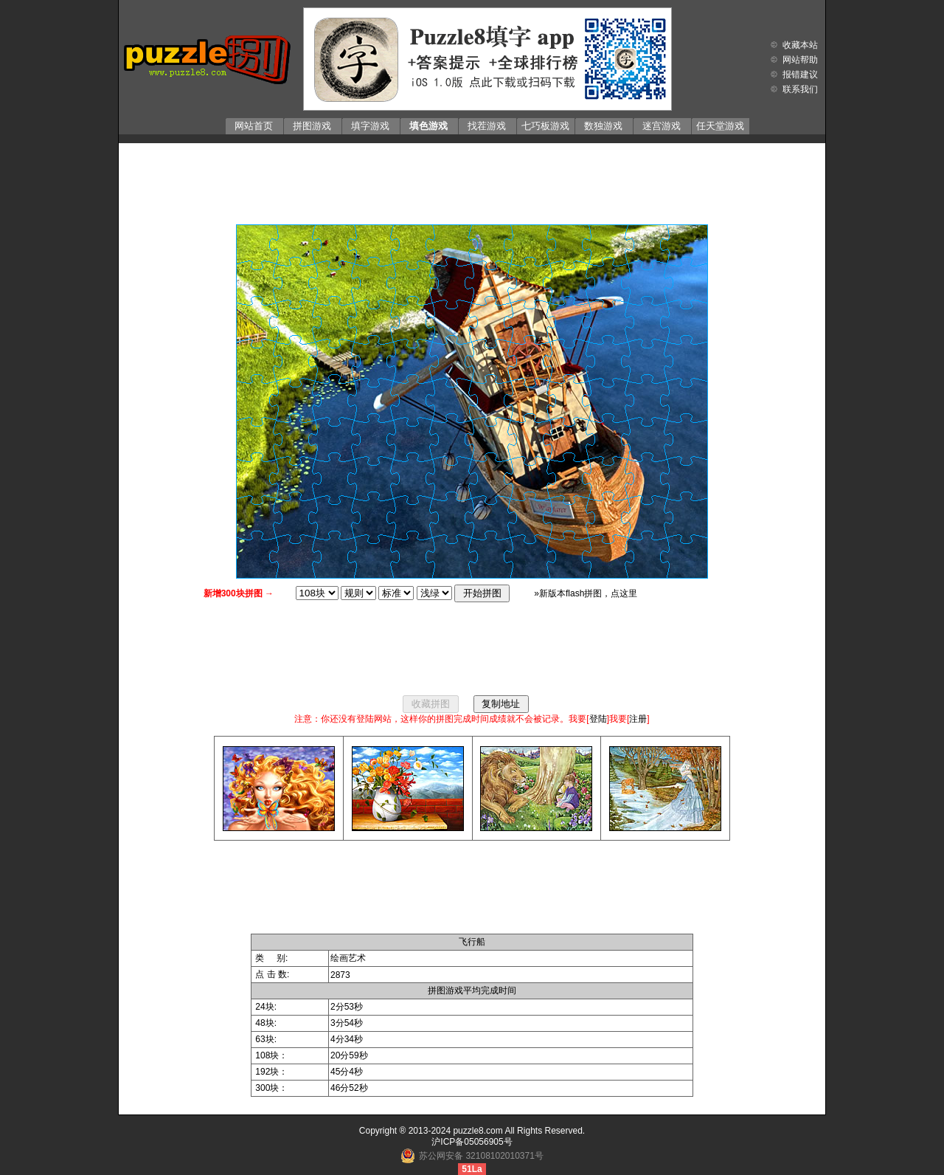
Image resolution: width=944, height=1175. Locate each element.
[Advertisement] (472, 180)
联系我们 (800, 89)
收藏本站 (800, 45)
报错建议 (800, 74)
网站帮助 (800, 60)
